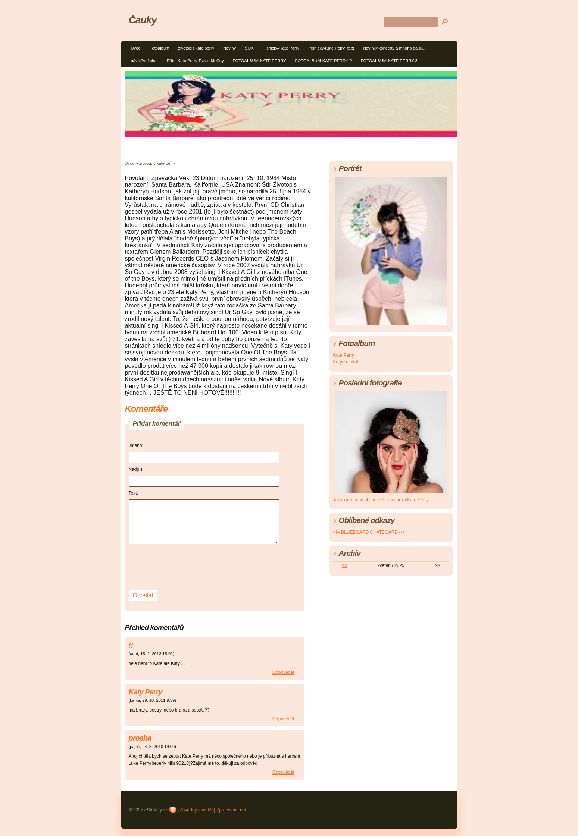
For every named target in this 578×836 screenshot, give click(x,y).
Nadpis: (136, 469)
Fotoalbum (159, 48)
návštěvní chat (144, 61)
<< (344, 565)
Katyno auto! (345, 362)
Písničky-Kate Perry (281, 48)
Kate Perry (343, 355)
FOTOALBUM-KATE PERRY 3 (389, 61)
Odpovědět (283, 672)
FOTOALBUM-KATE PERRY (259, 61)
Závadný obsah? (196, 810)
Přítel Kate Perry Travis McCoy (195, 61)
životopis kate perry (196, 48)
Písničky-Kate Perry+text (331, 48)
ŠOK (249, 48)
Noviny (229, 48)
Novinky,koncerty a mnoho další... (394, 48)
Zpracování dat (231, 810)
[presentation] (185, 566)
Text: (133, 493)
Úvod (136, 48)
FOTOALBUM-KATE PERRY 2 (323, 61)
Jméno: (136, 445)
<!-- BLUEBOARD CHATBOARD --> (369, 532)
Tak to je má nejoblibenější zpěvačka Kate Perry (380, 499)
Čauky (143, 20)
